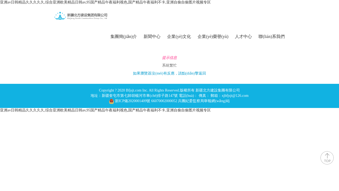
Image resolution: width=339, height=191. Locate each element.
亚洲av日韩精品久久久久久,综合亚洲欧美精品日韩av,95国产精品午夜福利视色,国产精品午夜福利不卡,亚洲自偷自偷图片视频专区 (105, 2)
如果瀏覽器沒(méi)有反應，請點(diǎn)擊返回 (169, 73)
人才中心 (243, 36)
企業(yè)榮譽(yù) (213, 36)
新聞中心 (152, 36)
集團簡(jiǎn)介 (123, 36)
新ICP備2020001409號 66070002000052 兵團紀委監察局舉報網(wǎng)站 (172, 101)
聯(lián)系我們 (271, 36)
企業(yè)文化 (179, 36)
